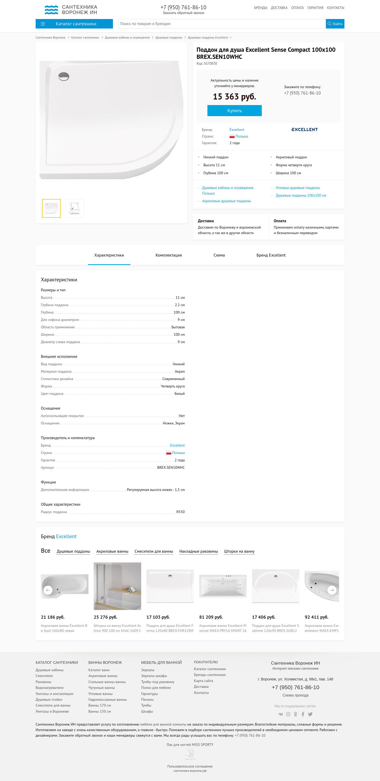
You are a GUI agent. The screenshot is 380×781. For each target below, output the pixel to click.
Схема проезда (296, 695)
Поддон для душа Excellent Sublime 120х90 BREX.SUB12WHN (275, 627)
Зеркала (147, 670)
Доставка (279, 7)
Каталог (68, 24)
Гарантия (315, 7)
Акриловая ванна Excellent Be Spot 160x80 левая (64, 627)
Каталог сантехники (210, 668)
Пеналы (147, 699)
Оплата (297, 7)
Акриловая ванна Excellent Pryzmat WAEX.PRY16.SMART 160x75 (223, 627)
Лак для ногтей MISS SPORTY (190, 744)
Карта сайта (203, 680)
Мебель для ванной (161, 662)
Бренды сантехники (210, 674)
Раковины (43, 681)
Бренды (260, 7)
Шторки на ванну (239, 551)
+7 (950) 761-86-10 (183, 9)
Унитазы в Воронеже (52, 711)
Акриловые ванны (112, 551)
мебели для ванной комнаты (163, 724)
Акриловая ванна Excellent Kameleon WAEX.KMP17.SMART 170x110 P (328, 627)
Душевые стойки (49, 699)
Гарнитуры (149, 693)
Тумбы (146, 705)
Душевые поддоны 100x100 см (301, 195)
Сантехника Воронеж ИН (295, 663)
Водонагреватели (50, 687)
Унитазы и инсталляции (54, 693)
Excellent (237, 129)
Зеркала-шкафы (154, 675)
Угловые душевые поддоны (298, 187)
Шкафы (147, 711)
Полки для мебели (156, 687)
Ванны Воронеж (105, 662)
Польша (239, 136)
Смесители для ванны (154, 551)
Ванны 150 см (99, 711)
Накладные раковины (198, 551)
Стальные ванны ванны (107, 681)
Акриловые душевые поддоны (226, 200)
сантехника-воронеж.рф (190, 770)
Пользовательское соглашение (189, 766)
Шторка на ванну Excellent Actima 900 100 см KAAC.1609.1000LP (117, 627)
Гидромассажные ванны (107, 699)
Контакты (335, 7)
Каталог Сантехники (57, 662)
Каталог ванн (99, 670)
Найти (335, 23)
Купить (234, 110)
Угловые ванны (100, 693)
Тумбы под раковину (157, 681)
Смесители (44, 675)
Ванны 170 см (99, 705)
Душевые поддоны (73, 551)
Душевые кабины (50, 670)
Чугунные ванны (101, 687)
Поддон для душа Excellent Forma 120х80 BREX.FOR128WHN (170, 627)
